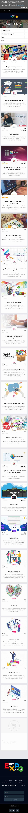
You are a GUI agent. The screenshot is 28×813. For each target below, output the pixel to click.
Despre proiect (8, 780)
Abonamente (18, 780)
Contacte (22, 785)
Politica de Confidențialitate (9, 785)
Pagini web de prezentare (14, 67)
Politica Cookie (20, 5)
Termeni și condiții (6, 783)
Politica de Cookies (20, 783)
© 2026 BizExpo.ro (14, 806)
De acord (22, 7)
